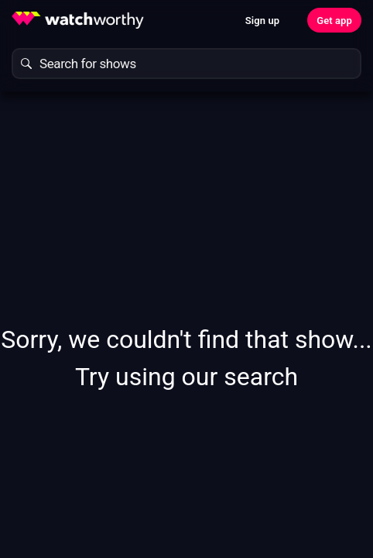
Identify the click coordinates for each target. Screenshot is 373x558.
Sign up (262, 20)
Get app (334, 20)
